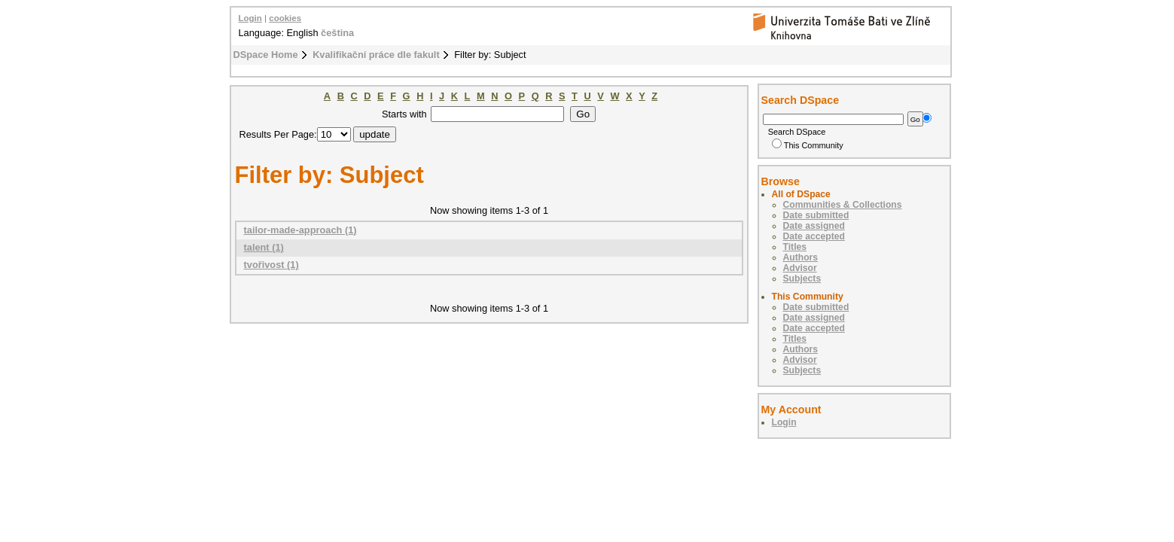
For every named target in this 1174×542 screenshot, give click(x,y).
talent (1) (264, 247)
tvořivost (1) (271, 264)
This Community (807, 145)
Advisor (800, 268)
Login (250, 18)
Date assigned (814, 226)
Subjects (802, 278)
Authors (801, 257)
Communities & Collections (842, 204)
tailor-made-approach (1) (300, 230)
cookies (285, 18)
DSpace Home (265, 54)
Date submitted (816, 215)
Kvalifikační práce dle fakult (376, 54)
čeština (337, 32)
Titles (795, 247)
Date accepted (814, 236)
